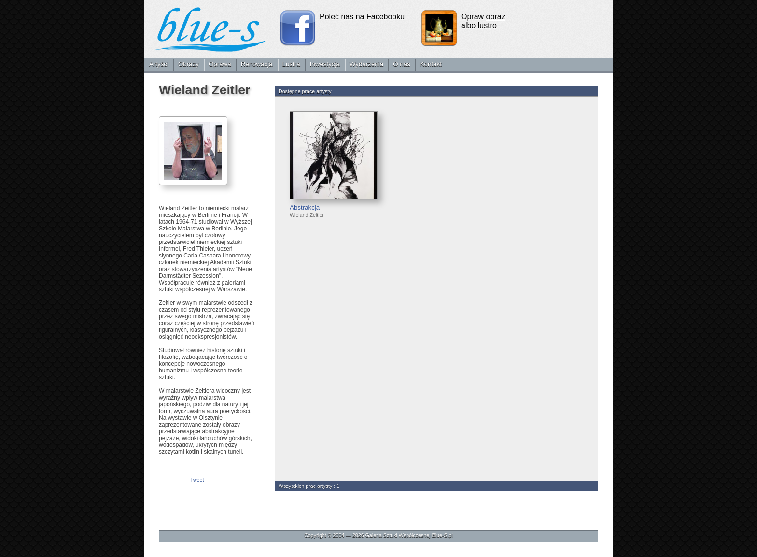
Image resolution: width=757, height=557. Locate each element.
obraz (495, 17)
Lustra (291, 64)
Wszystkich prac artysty (305, 486)
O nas (401, 64)
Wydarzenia (366, 64)
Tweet (197, 480)
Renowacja (257, 64)
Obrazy (188, 64)
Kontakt (431, 64)
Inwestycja (325, 64)
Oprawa (220, 64)
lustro (487, 25)
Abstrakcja (305, 207)
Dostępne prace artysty (305, 91)
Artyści (158, 64)
